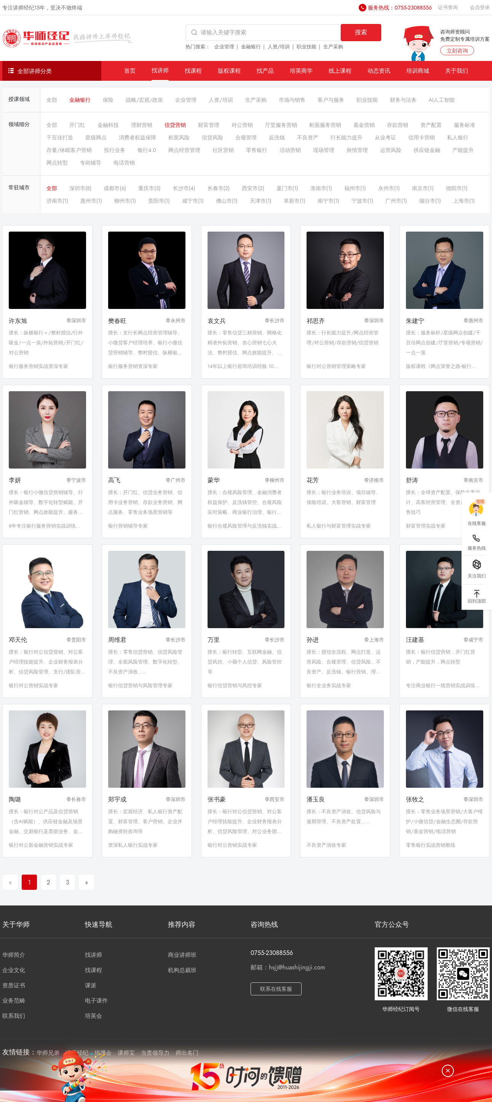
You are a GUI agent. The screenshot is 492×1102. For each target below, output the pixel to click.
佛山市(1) (227, 201)
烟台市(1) (430, 201)
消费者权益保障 (137, 137)
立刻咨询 (457, 50)
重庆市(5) (149, 188)
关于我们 (456, 70)
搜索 (361, 32)
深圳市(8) (80, 188)
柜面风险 (179, 137)
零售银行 (256, 150)
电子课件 (96, 1000)
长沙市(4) (184, 188)
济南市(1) (57, 201)
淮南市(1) (321, 188)
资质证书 (13, 985)
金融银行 (251, 46)
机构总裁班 (182, 970)
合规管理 (246, 137)
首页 (130, 70)
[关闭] (448, 1071)
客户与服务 (331, 100)
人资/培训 (279, 46)
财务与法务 (403, 100)
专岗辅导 (90, 162)
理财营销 (141, 125)
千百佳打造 (59, 137)
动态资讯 (378, 70)
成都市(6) (115, 188)
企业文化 (13, 970)
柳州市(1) (125, 201)
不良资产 (307, 137)
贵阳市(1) (159, 201)
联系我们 (13, 1016)
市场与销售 (292, 100)
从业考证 (385, 137)
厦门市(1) (287, 188)
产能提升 (463, 150)
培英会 (93, 1016)
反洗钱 (277, 137)
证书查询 (448, 7)
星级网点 (96, 137)
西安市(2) (253, 188)
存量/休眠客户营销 (69, 150)
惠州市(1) (91, 201)
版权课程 (229, 70)
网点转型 (57, 162)
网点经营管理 (184, 150)
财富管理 (208, 125)
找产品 (265, 70)
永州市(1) (389, 188)
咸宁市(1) (193, 201)
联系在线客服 (276, 989)
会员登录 (480, 7)
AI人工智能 (442, 100)
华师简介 (13, 955)
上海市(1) (464, 201)
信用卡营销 (421, 137)
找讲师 (160, 70)
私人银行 (457, 137)
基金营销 (364, 125)
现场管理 (323, 150)
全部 (51, 100)
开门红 (77, 125)
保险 (108, 100)
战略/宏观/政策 (144, 100)
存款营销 (397, 125)
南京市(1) (423, 188)
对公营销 (242, 125)
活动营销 (290, 150)
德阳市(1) (457, 188)
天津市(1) (261, 201)
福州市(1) (355, 188)
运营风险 (390, 150)
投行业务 (114, 150)
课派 (90, 985)
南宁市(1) (328, 201)
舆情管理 (357, 150)
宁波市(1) (362, 201)
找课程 (193, 70)
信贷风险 (212, 137)
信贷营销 (175, 125)
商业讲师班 (182, 955)
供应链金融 (427, 150)
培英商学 (301, 70)
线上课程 (340, 70)
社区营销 (223, 150)
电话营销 (124, 162)
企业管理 (224, 46)
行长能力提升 (347, 137)
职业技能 (306, 46)
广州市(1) (396, 201)
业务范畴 (13, 1000)
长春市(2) (219, 188)
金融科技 (108, 125)
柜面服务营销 (325, 125)
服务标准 (464, 125)
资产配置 (431, 125)
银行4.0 (146, 150)
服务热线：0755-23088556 (400, 7)
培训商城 (417, 70)
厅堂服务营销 (281, 125)
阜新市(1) (294, 201)
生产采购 (333, 46)
